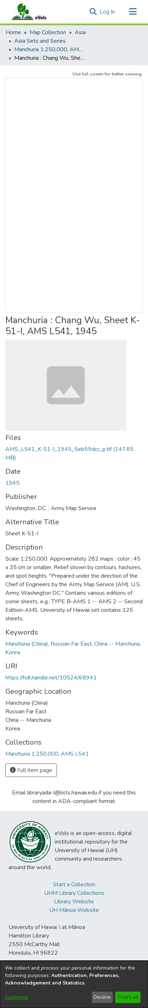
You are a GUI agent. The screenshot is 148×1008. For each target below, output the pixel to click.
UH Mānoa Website (74, 910)
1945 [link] (12, 483)
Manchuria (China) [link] (26, 644)
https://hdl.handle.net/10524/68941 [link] (51, 678)
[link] (47, 754)
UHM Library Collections (74, 893)
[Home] (36, 12)
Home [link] (13, 32)
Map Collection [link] (48, 32)
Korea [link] (12, 652)
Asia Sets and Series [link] (40, 41)
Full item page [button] (31, 770)
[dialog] (74, 984)
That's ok (127, 997)
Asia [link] (80, 32)
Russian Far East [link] (71, 644)
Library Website (74, 901)
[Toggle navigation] (133, 12)
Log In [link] (108, 12)
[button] (93, 11)
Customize (16, 997)
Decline (102, 997)
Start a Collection (74, 884)
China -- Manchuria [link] (117, 644)
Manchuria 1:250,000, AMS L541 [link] (49, 49)
